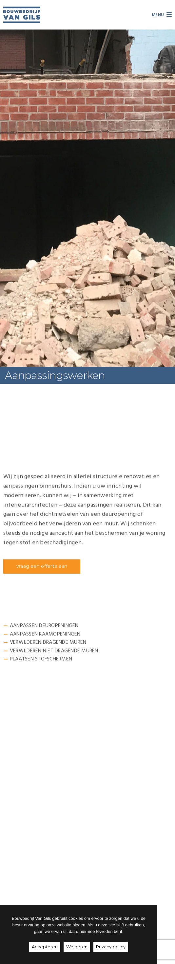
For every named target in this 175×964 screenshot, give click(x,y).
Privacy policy (110, 946)
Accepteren (45, 946)
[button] (41, 567)
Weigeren (77, 946)
